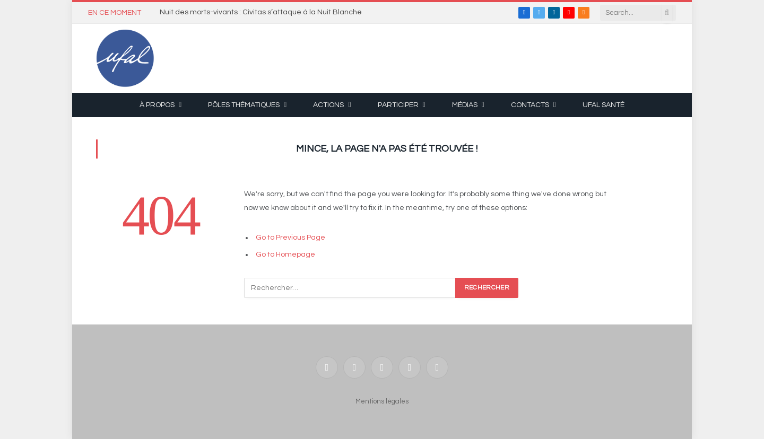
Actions (328, 105)
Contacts (530, 105)
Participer (398, 105)
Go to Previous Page (290, 237)
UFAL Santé (603, 105)
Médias (465, 105)
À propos (157, 105)
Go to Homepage (285, 254)
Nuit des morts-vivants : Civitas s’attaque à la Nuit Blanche (261, 12)
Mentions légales (382, 401)
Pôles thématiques (244, 105)
